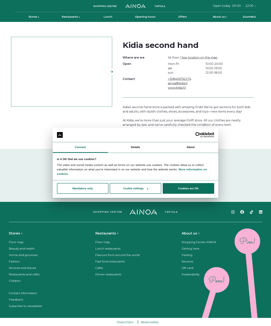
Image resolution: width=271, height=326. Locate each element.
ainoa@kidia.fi (178, 83)
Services (187, 261)
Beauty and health (22, 248)
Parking (187, 255)
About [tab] (191, 147)
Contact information (23, 293)
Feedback (16, 299)
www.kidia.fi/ (177, 88)
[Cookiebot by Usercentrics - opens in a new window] (198, 135)
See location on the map (199, 57)
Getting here (190, 248)
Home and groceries (23, 255)
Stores (33, 16)
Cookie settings (135, 188)
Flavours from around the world (117, 255)
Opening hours (145, 16)
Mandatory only (82, 188)
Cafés (99, 268)
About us (220, 16)
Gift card (187, 268)
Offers (182, 16)
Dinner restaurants (108, 274)
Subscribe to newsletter (25, 306)
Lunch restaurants (107, 248)
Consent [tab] (80, 147)
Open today (233, 6)
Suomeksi (249, 16)
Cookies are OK (188, 188)
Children (15, 281)
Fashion (14, 261)
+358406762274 (179, 79)
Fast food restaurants (110, 261)
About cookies (149, 321)
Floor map (16, 242)
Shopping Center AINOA (199, 242)
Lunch (108, 16)
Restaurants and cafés (24, 274)
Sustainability (190, 274)
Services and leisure (22, 268)
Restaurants (71, 16)
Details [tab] (135, 147)
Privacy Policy (125, 321)
